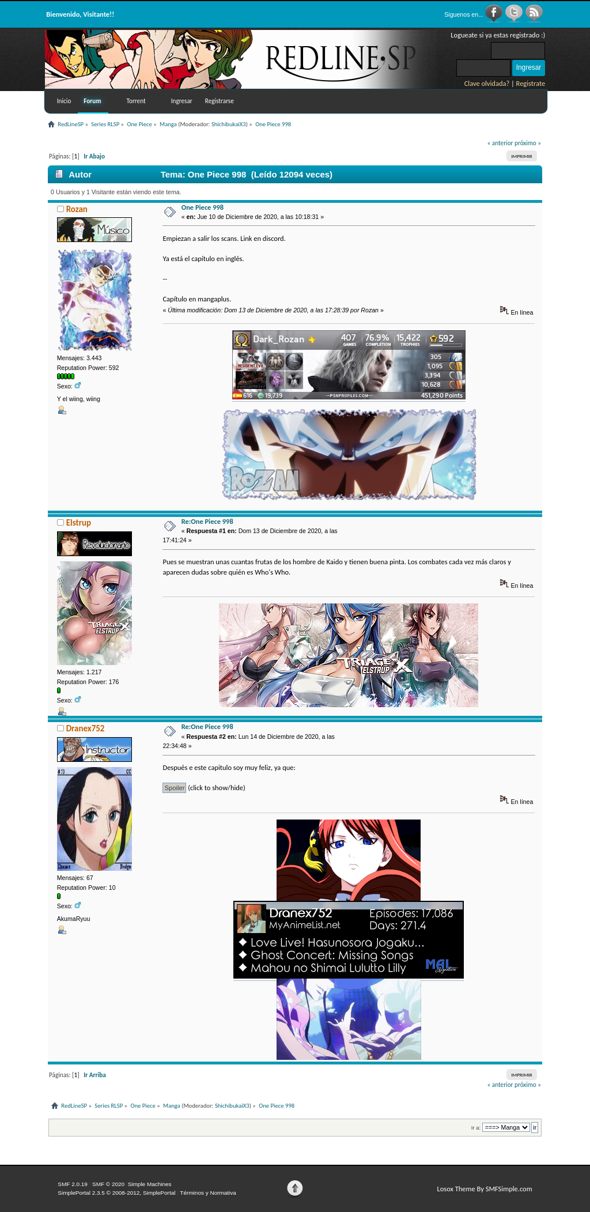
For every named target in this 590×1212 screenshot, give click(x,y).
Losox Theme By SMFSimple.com (484, 1188)
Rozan (77, 209)
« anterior (500, 143)
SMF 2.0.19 (73, 1184)
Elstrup (78, 523)
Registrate (531, 83)
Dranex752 (85, 728)
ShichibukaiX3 (228, 124)
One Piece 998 (202, 207)
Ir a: (476, 1127)
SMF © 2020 (108, 1184)
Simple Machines (150, 1184)
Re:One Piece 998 (207, 521)
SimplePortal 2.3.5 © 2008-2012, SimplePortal (116, 1193)
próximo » (528, 143)
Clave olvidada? (487, 83)
